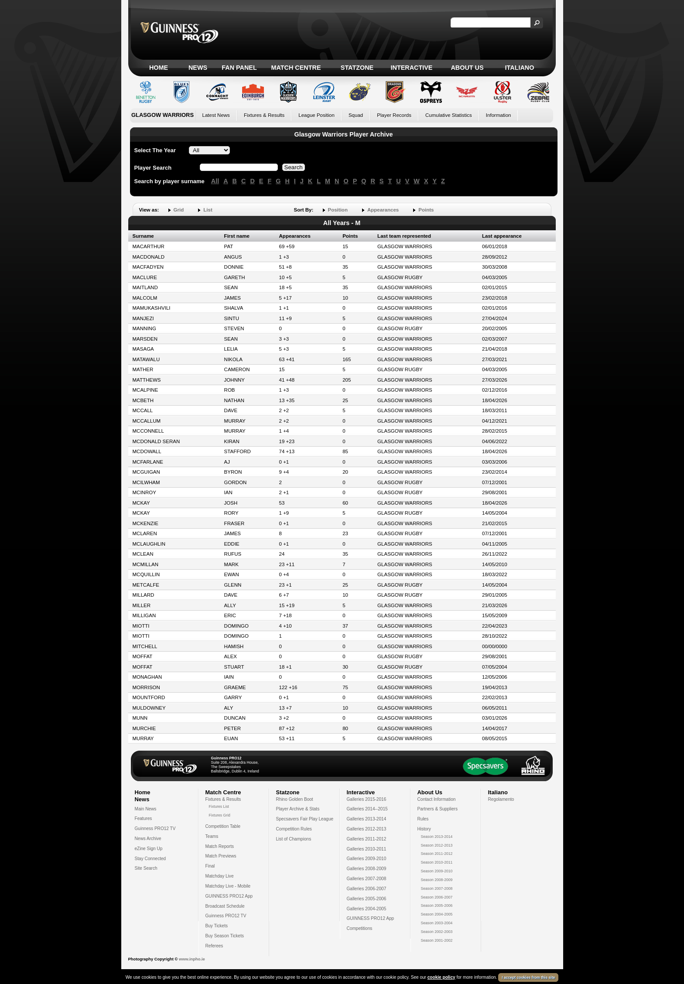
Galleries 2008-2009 (366, 868)
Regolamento (501, 799)
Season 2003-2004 (437, 923)
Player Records (394, 115)
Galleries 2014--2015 (367, 808)
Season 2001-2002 (437, 940)
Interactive (412, 67)
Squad (356, 115)
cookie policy (441, 977)
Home (158, 67)
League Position (316, 115)
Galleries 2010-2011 (366, 849)
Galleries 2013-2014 (366, 819)
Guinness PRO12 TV (155, 828)
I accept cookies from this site (528, 977)
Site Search (146, 868)
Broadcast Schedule (225, 906)
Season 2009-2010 (437, 871)
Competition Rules (294, 829)
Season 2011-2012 (437, 853)
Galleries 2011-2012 (366, 839)
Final (210, 866)
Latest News (216, 115)
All (215, 181)
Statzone (357, 67)
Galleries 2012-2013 (366, 829)
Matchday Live (219, 876)
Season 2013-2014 (437, 836)
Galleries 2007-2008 (366, 878)
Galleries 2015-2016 (366, 799)
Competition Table (223, 826)
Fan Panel (239, 67)
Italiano (519, 67)
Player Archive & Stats (298, 808)
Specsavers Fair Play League (305, 819)
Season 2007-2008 (437, 888)
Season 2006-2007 (437, 897)
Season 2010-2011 (437, 862)
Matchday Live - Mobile (228, 886)
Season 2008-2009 (437, 880)
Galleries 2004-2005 (366, 908)
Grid (179, 209)
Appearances (383, 209)
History (424, 829)
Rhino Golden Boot (294, 799)
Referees (214, 945)
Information (498, 115)
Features (143, 818)
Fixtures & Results (264, 115)
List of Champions (293, 839)
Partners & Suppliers (437, 808)
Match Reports (219, 846)
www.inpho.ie (192, 959)
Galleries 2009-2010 (366, 858)
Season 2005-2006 (437, 905)
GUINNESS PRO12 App (229, 896)
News (197, 67)
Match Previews (220, 856)
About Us (467, 67)
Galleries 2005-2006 (366, 898)
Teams (212, 836)
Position (338, 209)
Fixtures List (219, 806)
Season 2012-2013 (437, 845)
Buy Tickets (216, 925)
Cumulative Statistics (448, 115)
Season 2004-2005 (437, 914)
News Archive (148, 838)
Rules (423, 819)
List (207, 209)
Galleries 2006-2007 (366, 888)
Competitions (360, 928)
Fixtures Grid (219, 815)
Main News (146, 808)
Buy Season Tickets (224, 935)
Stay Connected (150, 858)
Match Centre (296, 67)
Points (426, 209)
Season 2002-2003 (437, 931)
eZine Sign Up (149, 848)
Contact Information (436, 799)
